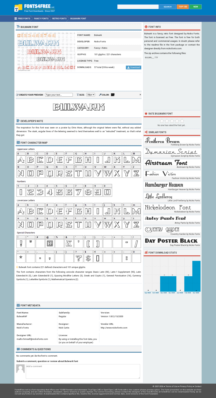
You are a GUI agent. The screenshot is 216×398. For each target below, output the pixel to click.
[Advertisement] (79, 82)
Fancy (97, 48)
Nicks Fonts (100, 41)
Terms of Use (172, 386)
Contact (198, 386)
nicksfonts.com (174, 48)
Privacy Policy (186, 386)
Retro (104, 48)
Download (133, 67)
